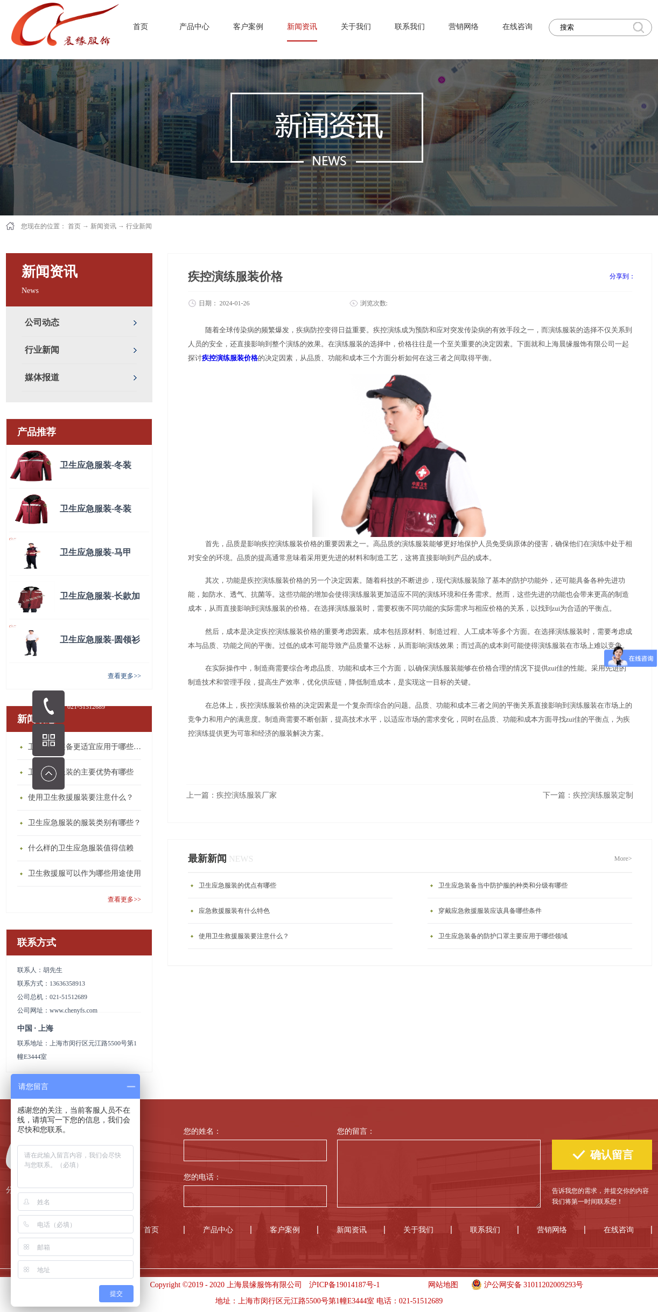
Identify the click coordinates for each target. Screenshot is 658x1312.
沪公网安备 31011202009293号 (525, 1283)
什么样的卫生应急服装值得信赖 (81, 848)
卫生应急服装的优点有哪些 (237, 885)
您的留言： (356, 1131)
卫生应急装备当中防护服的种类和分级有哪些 (503, 885)
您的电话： (202, 1177)
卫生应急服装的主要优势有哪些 (81, 772)
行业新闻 (139, 226)
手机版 (400, 1285)
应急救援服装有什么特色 (234, 911)
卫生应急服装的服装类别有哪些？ (84, 823)
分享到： (622, 276)
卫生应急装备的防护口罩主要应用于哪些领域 (503, 936)
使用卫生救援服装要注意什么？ (81, 797)
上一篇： (231, 795)
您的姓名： (202, 1131)
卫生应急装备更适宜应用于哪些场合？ (87, 747)
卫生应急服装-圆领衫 (100, 639)
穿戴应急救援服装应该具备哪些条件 (490, 911)
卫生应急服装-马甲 (95, 552)
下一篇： (588, 795)
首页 (140, 27)
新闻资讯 (103, 226)
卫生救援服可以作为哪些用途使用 (84, 873)
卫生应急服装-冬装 (95, 465)
